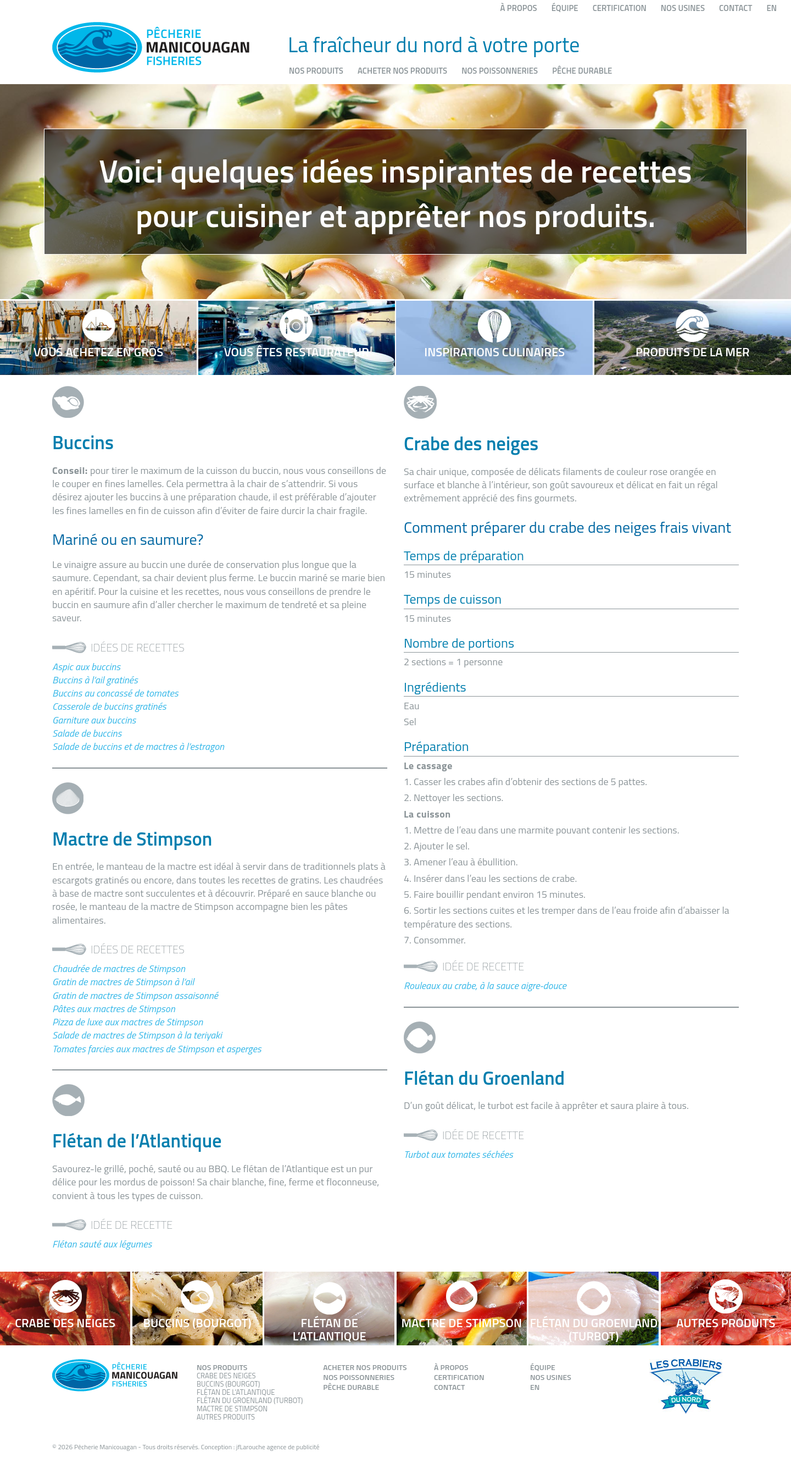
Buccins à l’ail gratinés (95, 679)
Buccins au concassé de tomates (115, 693)
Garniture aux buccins (94, 720)
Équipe (565, 8)
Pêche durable (582, 70)
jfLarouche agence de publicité (278, 1447)
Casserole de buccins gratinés (109, 706)
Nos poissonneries (499, 70)
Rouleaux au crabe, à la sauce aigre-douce (485, 985)
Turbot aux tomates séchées (458, 1154)
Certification (620, 8)
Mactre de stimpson (232, 1408)
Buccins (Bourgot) (228, 1383)
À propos (518, 8)
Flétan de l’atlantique (236, 1392)
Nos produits (316, 70)
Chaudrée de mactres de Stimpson (118, 968)
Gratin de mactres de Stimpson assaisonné (135, 995)
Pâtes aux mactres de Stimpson (113, 1008)
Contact (735, 8)
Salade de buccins (86, 733)
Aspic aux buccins (86, 666)
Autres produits (226, 1416)
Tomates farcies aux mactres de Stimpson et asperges (156, 1048)
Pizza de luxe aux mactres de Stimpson (127, 1021)
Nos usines (683, 8)
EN (771, 8)
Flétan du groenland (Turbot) (250, 1400)
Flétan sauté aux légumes (102, 1243)
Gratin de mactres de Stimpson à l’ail (123, 981)
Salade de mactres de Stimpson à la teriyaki (137, 1035)
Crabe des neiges (226, 1375)
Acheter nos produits (402, 70)
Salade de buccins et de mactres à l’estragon (138, 746)
